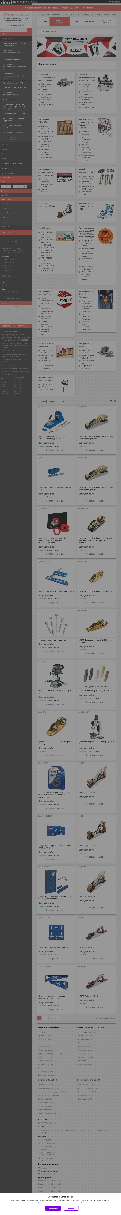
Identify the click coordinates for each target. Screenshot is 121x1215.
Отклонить (71, 1208)
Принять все (53, 1208)
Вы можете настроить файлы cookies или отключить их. (59, 1203)
